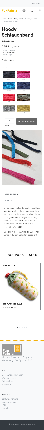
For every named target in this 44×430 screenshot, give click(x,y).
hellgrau (9, 109)
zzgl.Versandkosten (8, 52)
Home (4, 19)
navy (23, 86)
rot (9, 98)
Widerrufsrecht (9, 378)
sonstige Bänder (32, 19)
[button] (18, 327)
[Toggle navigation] (39, 10)
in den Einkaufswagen (26, 121)
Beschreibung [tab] (11, 194)
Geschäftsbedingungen (12, 374)
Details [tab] (8, 200)
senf (23, 109)
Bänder (21, 19)
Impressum (7, 384)
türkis (9, 86)
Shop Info (35, 3)
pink (23, 75)
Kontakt (5, 408)
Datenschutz (7, 381)
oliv (23, 98)
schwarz (9, 75)
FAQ (4, 405)
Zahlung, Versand (10, 398)
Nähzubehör (12, 19)
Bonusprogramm (9, 401)
